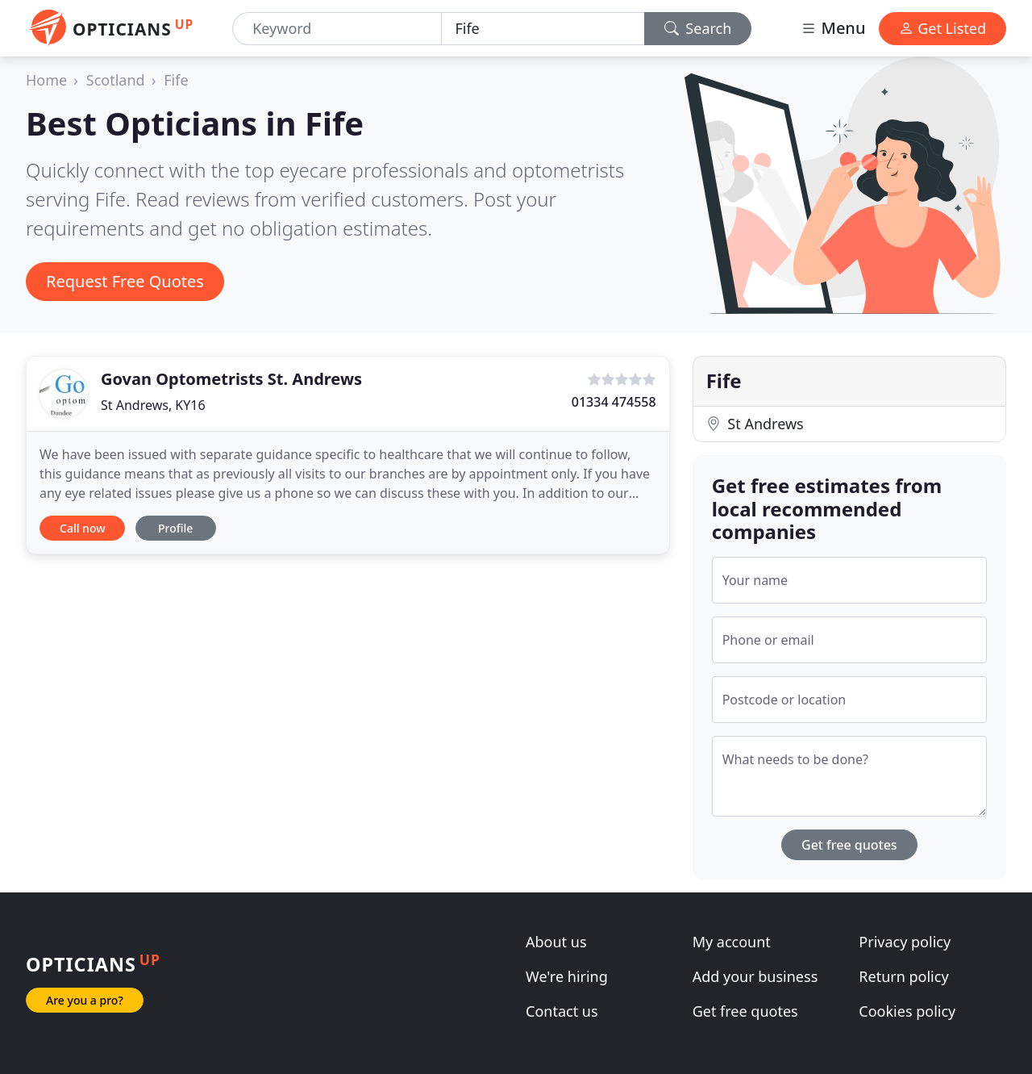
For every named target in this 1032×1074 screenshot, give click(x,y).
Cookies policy (907, 1011)
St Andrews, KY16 (153, 405)
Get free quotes (849, 845)
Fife (176, 80)
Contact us (562, 1011)
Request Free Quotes (125, 281)
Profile (175, 528)
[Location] (542, 28)
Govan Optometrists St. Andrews (231, 379)
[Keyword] (337, 28)
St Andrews (755, 423)
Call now (82, 528)
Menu (833, 28)
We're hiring (567, 976)
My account (732, 941)
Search (698, 28)
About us (556, 941)
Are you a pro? (84, 1000)
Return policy (903, 976)
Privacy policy (905, 941)
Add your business (755, 976)
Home (46, 80)
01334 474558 (614, 402)
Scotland (115, 80)
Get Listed (942, 28)
